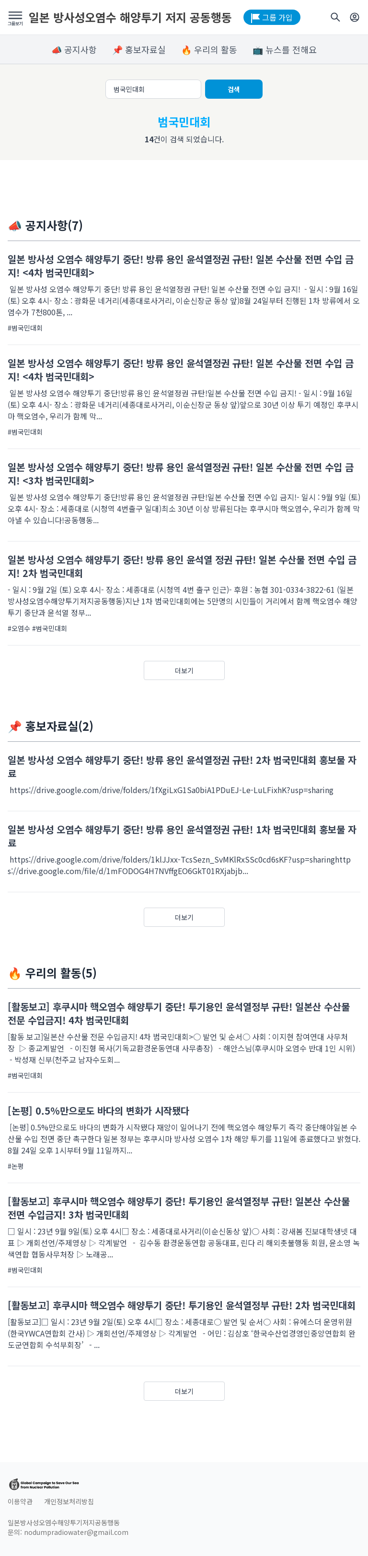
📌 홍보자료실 (139, 49)
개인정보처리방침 (69, 1501)
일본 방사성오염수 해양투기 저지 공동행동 (130, 17)
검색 (234, 89)
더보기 (184, 670)
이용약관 (20, 1501)
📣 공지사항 (74, 49)
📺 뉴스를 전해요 (285, 49)
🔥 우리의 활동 (209, 49)
